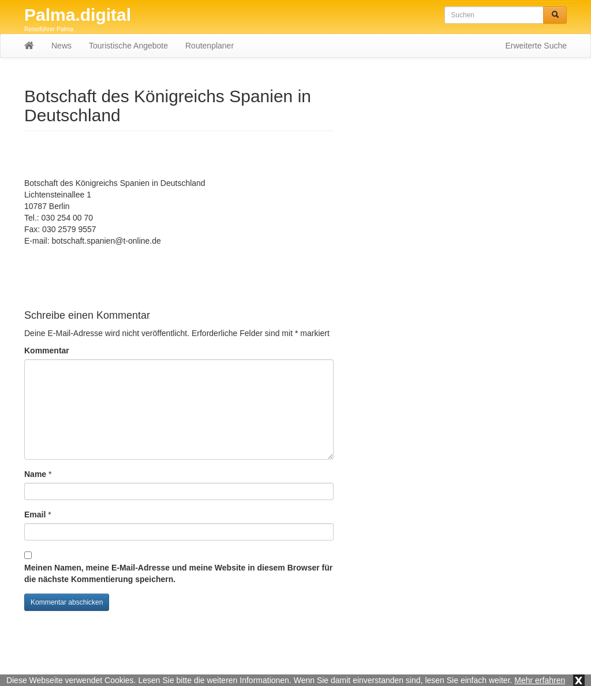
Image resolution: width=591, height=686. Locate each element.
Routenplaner (209, 54)
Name (35, 474)
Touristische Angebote (128, 54)
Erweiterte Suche (536, 54)
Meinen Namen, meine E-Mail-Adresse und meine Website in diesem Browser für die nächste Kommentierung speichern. (178, 573)
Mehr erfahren (539, 680)
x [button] (579, 680)
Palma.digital (77, 14)
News (61, 54)
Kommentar (46, 350)
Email (35, 514)
